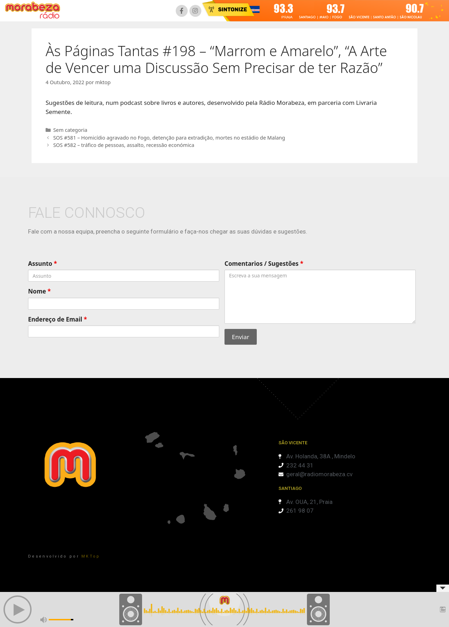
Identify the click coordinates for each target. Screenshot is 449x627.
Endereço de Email (57, 319)
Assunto (42, 263)
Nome (39, 291)
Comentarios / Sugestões (263, 263)
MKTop (90, 556)
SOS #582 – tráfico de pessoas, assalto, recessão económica (123, 145)
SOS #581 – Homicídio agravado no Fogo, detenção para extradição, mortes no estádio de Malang (169, 137)
